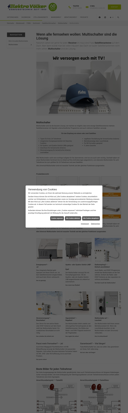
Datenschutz (95, 223)
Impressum (85, 223)
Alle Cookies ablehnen (73, 217)
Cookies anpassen (57, 217)
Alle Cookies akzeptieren (91, 217)
